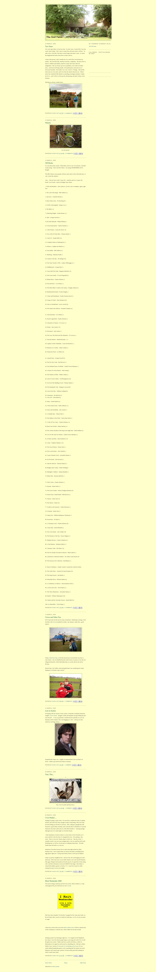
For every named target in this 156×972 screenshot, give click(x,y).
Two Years (49, 46)
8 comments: (68, 113)
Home (65, 963)
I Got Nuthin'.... (51, 818)
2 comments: (68, 701)
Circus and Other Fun (53, 617)
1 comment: (68, 765)
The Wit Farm (92, 46)
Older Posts (83, 963)
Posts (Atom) (55, 966)
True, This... (49, 774)
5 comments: (68, 607)
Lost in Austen (50, 711)
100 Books (49, 163)
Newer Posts (48, 963)
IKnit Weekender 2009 (53, 881)
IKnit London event (68, 927)
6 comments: (69, 153)
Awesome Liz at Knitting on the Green (68, 946)
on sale (69, 885)
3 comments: (68, 871)
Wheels (48, 123)
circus (54, 622)
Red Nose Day (53, 658)
